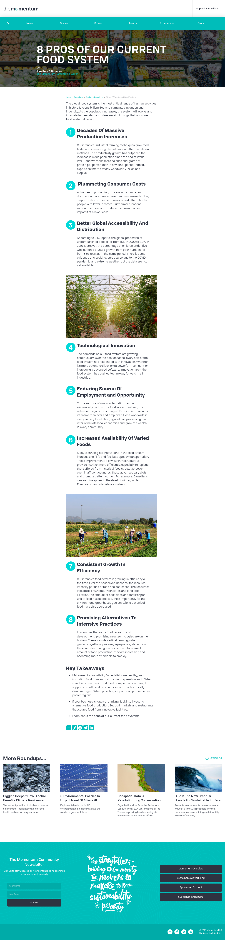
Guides (64, 23)
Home (68, 97)
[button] (29, 23)
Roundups (78, 97)
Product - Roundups (94, 97)
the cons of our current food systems (114, 716)
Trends (133, 23)
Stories (98, 23)
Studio (201, 23)
